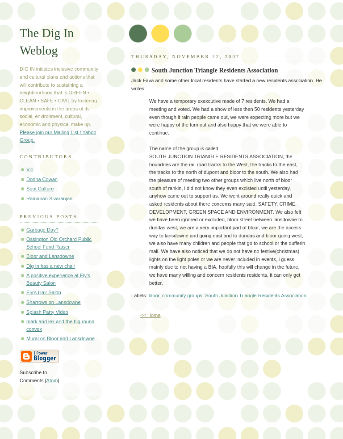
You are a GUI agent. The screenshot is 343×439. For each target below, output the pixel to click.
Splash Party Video (47, 312)
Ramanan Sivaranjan (49, 198)
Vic (29, 169)
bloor (154, 295)
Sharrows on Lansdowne (53, 302)
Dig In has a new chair (50, 266)
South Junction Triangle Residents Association (214, 70)
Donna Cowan (42, 179)
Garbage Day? (42, 229)
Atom (52, 380)
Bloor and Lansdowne (50, 256)
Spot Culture (40, 188)
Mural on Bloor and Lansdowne (60, 338)
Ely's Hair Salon (43, 292)
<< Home (150, 315)
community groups (182, 295)
